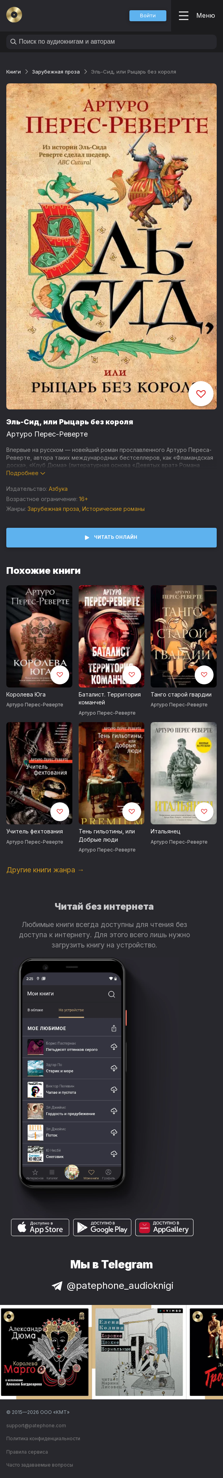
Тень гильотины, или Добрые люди (107, 835)
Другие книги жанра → (45, 870)
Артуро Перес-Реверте (47, 434)
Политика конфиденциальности (43, 1438)
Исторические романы (113, 508)
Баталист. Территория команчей (110, 698)
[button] (147, 15)
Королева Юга (26, 694)
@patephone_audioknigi (111, 1285)
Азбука (58, 488)
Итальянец (166, 831)
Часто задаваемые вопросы (39, 1465)
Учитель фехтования (34, 831)
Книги (13, 71)
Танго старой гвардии (181, 694)
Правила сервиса (27, 1452)
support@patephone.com (36, 1425)
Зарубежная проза (56, 71)
